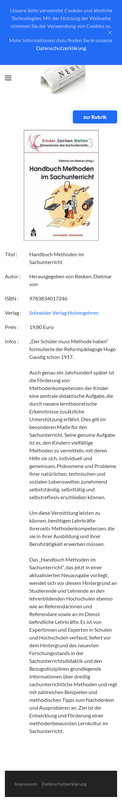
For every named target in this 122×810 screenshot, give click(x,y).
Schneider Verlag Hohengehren (64, 313)
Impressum (26, 784)
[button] (8, 78)
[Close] (110, 32)
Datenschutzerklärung (61, 48)
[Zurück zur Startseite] (61, 78)
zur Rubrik (95, 117)
